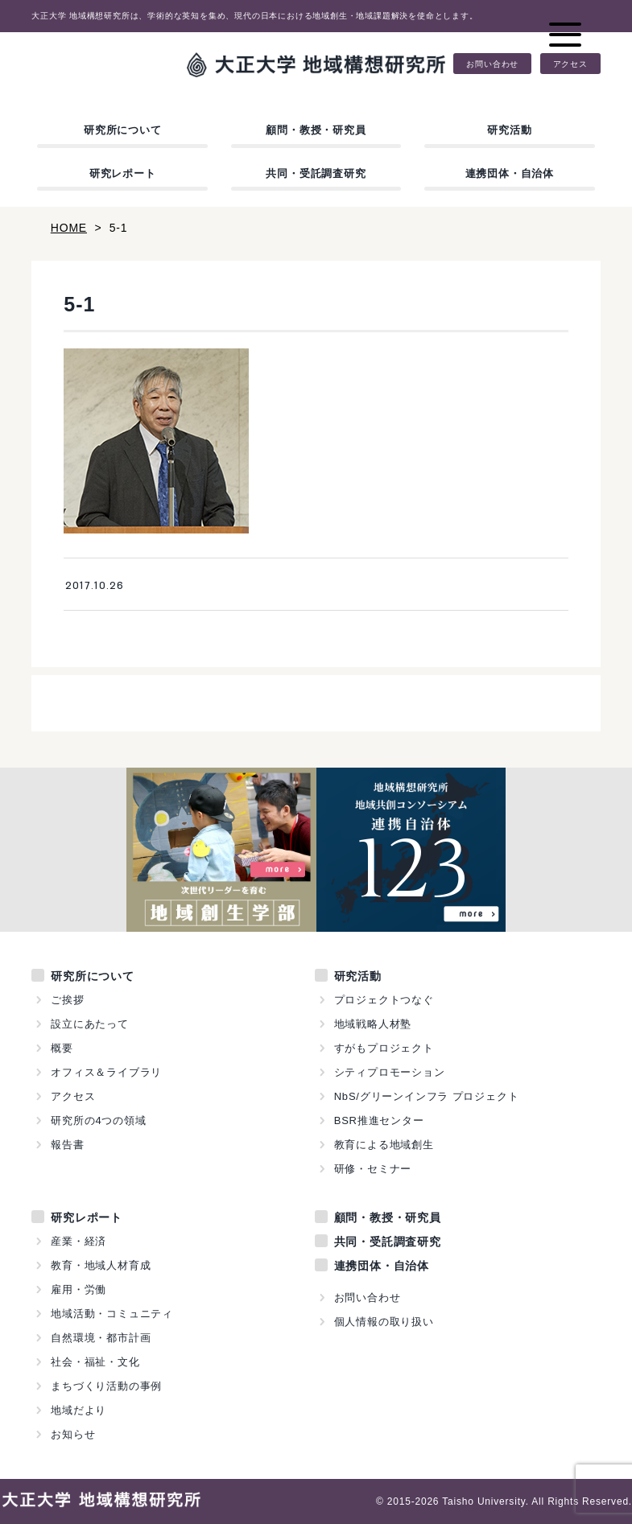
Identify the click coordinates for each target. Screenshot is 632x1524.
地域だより (78, 1410)
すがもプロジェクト (384, 1048)
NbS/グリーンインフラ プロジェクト (426, 1096)
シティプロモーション (389, 1072)
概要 (62, 1048)
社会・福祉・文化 (95, 1362)
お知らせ (73, 1434)
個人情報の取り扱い (384, 1322)
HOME (69, 227)
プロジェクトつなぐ (384, 1000)
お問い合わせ (492, 64)
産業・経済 (78, 1241)
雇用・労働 (78, 1289)
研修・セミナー (373, 1169)
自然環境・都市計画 (101, 1338)
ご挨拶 (67, 1000)
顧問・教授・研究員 (316, 130)
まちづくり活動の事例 (106, 1386)
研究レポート (122, 173)
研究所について (123, 130)
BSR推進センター (379, 1120)
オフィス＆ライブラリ (106, 1072)
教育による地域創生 (384, 1145)
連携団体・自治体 (509, 173)
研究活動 (509, 130)
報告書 (67, 1145)
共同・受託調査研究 (316, 173)
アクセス (570, 64)
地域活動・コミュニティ (112, 1314)
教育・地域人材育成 (101, 1265)
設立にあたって (90, 1024)
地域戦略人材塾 (373, 1024)
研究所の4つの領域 (98, 1120)
